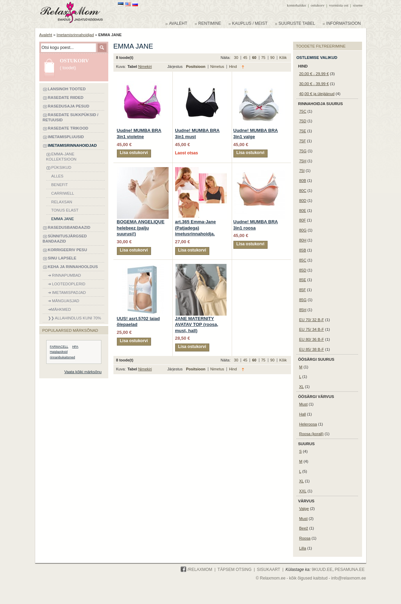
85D (303, 270)
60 (254, 57)
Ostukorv (317, 5)
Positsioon (196, 66)
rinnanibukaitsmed (62, 357)
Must (303, 404)
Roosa (305, 538)
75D (303, 121)
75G (303, 151)
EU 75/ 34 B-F (311, 329)
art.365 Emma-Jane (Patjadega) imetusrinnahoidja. (195, 227)
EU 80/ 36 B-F (311, 339)
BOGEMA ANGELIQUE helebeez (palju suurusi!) (140, 227)
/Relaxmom (196, 569)
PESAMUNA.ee (350, 569)
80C (303, 190)
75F (302, 141)
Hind (233, 66)
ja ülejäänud (317, 94)
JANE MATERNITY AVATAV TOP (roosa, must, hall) (196, 324)
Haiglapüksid (59, 352)
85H (303, 310)
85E (302, 280)
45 (245, 57)
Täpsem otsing (235, 569)
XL (301, 387)
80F (302, 220)
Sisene (358, 5)
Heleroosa (308, 424)
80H (303, 240)
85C (303, 260)
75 (264, 57)
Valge (304, 508)
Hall (302, 414)
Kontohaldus (296, 5)
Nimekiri (145, 66)
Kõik (283, 57)
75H (303, 161)
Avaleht (45, 35)
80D (303, 200)
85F (302, 290)
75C (303, 111)
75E (302, 131)
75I (302, 170)
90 (272, 57)
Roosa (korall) (311, 434)
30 (236, 57)
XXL (303, 491)
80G (303, 230)
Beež (303, 528)
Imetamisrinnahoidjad (75, 35)
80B (302, 180)
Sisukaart (268, 569)
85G (303, 300)
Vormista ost (338, 5)
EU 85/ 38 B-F (311, 349)
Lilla (302, 548)
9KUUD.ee (322, 569)
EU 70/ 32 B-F (311, 320)
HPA (75, 346)
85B (302, 250)
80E (302, 210)
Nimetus (217, 66)
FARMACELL (59, 346)
